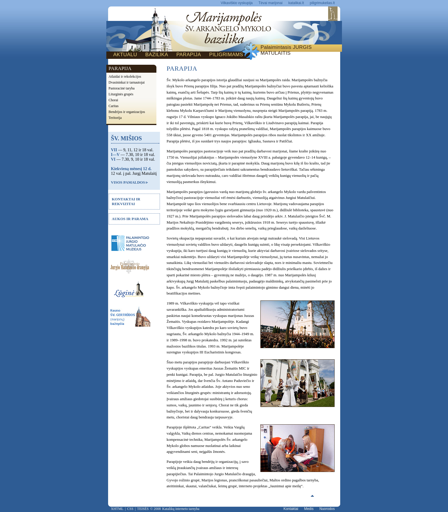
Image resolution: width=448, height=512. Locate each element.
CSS (130, 509)
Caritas (114, 106)
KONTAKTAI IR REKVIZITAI (126, 201)
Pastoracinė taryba (122, 88)
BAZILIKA (156, 54)
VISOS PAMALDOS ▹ (129, 182)
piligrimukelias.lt (322, 3)
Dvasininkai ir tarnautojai (127, 82)
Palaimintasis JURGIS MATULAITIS (286, 50)
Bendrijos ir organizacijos (127, 112)
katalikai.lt (296, 3)
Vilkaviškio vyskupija (237, 3)
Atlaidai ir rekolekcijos (125, 76)
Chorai (113, 100)
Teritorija (115, 118)
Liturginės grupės (121, 94)
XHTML (117, 509)
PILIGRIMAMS (226, 54)
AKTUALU (125, 54)
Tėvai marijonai (270, 3)
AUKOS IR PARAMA (130, 219)
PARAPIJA (188, 54)
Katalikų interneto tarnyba (180, 509)
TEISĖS (142, 509)
